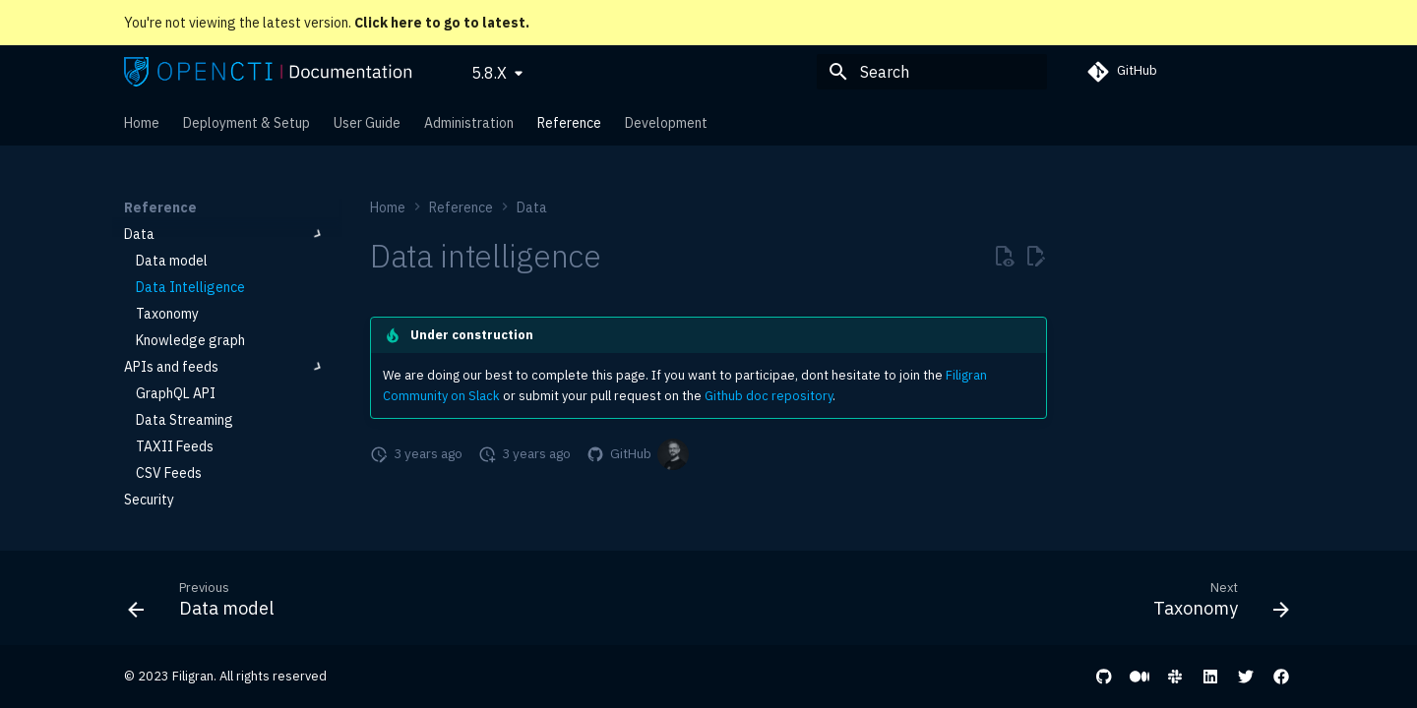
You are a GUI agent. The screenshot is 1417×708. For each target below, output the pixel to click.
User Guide (367, 123)
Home (141, 123)
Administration (469, 123)
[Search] (932, 71)
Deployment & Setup (246, 123)
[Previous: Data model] (207, 603)
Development (666, 123)
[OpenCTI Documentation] (268, 71)
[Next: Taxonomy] (1215, 603)
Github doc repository (768, 395)
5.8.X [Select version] (489, 73)
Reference (569, 123)
